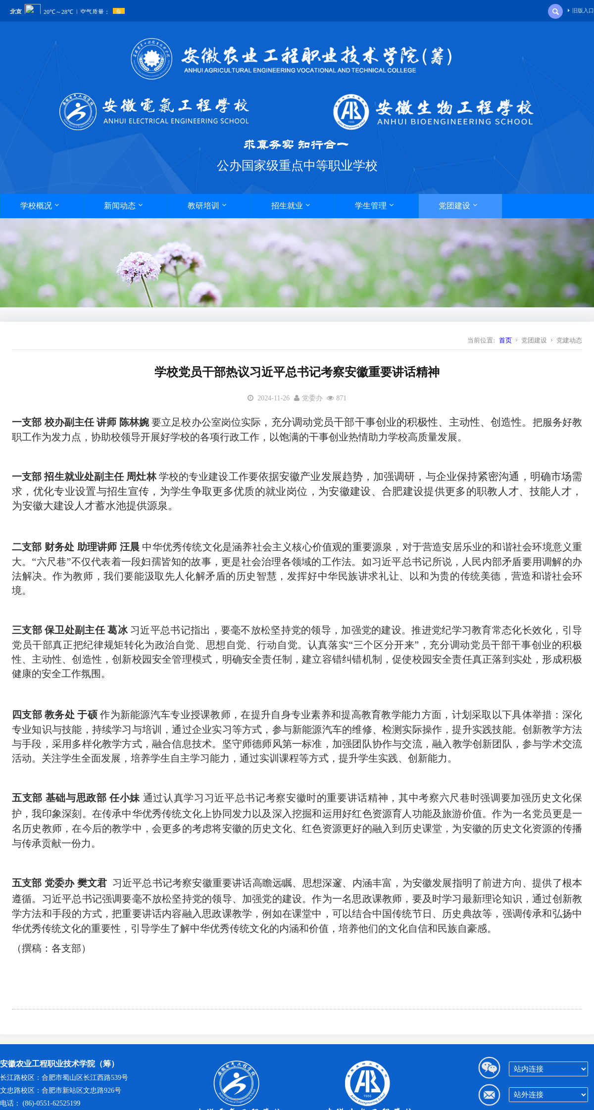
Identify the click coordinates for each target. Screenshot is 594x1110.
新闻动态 (123, 205)
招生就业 (290, 205)
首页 (505, 340)
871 (341, 398)
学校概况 (39, 205)
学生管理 (374, 205)
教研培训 (207, 205)
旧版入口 (581, 10)
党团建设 (458, 205)
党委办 (312, 398)
